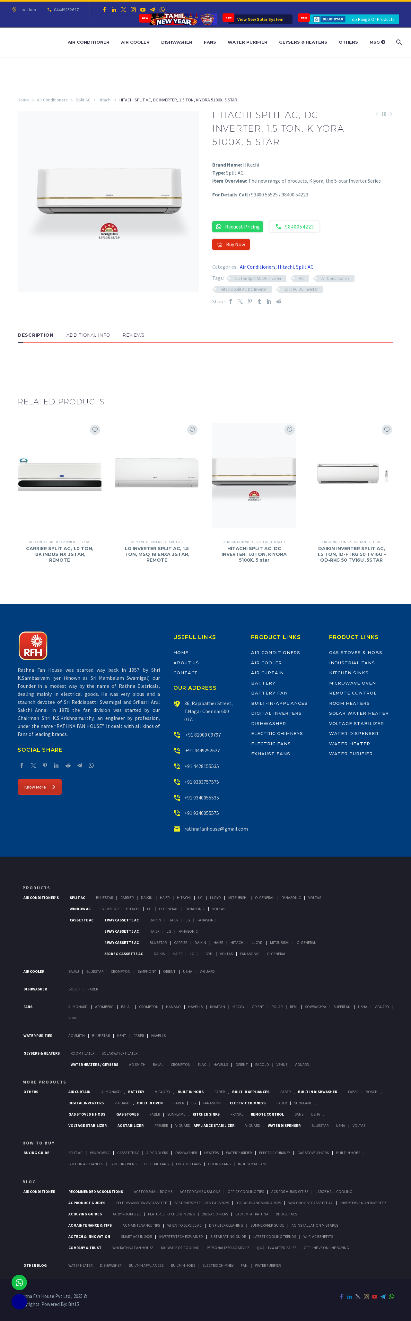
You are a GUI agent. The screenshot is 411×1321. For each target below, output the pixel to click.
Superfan (342, 1006)
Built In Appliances (250, 1091)
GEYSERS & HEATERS (41, 1053)
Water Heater (349, 743)
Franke (237, 1114)
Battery (263, 683)
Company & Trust (84, 1247)
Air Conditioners (52, 100)
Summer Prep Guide (267, 1225)
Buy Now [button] (231, 244)
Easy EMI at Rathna (251, 1214)
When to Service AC (184, 1225)
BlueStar (104, 897)
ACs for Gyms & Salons (200, 1191)
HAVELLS (158, 1035)
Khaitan (217, 1006)
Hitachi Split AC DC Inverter (244, 289)
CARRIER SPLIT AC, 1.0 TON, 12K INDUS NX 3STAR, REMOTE (59, 554)
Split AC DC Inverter (301, 289)
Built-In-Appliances (279, 703)
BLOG (29, 1182)
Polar (277, 1006)
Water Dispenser (354, 733)
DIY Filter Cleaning (226, 1225)
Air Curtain (267, 672)
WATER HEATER (80, 1265)
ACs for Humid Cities (289, 1191)
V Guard (382, 1006)
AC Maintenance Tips (141, 1225)
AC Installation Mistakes (315, 1225)
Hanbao (173, 1006)
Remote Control (353, 692)
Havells (195, 1006)
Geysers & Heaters (303, 42)
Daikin (360, 542)
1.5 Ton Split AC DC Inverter (258, 278)
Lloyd (215, 897)
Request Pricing (237, 226)
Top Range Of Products (372, 19)
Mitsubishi (238, 897)
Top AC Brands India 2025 (258, 1202)
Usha (187, 971)
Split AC (83, 100)
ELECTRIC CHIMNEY (218, 1265)
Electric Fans (271, 743)
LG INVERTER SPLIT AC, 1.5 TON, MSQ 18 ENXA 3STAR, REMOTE (157, 554)
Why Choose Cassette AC (310, 1202)
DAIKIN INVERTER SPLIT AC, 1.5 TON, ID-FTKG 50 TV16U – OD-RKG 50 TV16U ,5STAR (351, 554)
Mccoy (238, 1006)
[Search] (398, 42)
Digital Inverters (276, 713)
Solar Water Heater (359, 713)
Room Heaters (349, 703)
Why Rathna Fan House (132, 1247)
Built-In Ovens (123, 1163)
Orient (169, 971)
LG (165, 542)
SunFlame (303, 1103)
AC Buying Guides (85, 1214)
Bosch (74, 989)
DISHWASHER (110, 1265)
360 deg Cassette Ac (123, 953)
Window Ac (80, 908)
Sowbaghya (315, 1006)
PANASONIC (213, 1103)
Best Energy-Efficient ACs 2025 (201, 1202)
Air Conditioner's (41, 897)
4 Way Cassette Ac (121, 942)
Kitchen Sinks (349, 672)
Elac (202, 1064)
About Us (186, 662)
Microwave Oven (352, 683)
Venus (73, 1017)
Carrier (68, 542)
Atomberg (104, 1006)
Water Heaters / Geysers (94, 1064)
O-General (264, 897)
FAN (244, 1265)
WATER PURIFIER (268, 1265)
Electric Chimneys (277, 733)
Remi (294, 1006)
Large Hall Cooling (334, 1191)
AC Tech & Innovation (89, 1236)
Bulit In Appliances (85, 1163)
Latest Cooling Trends (274, 1236)
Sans (299, 1114)
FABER (139, 1035)
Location (27, 10)
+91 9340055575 (201, 813)
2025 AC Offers (215, 1214)
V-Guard (207, 971)
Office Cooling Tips (246, 1191)
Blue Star (101, 1035)
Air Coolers (157, 1152)
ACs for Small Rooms (153, 1191)
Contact (185, 672)
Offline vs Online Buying (326, 1247)
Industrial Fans (352, 662)
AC (301, 278)
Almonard (78, 1006)
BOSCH (372, 1091)
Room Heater (82, 1053)
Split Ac (77, 897)
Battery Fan (269, 692)
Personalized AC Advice (228, 1247)
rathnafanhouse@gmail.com (216, 828)
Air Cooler (135, 42)
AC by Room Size (127, 1214)
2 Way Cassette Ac (121, 931)
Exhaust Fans (270, 753)
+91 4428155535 (201, 766)
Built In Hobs (191, 1091)
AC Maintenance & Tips (90, 1225)
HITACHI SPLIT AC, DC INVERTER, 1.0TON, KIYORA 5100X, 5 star (254, 554)
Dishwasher (176, 42)
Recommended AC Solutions (95, 1191)
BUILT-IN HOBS (183, 1265)
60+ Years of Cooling (180, 1247)
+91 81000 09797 (202, 734)
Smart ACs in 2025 (136, 1236)
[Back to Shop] (383, 114)
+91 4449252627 (202, 750)
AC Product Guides (86, 1202)
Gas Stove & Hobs (313, 1152)
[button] (24, 362)
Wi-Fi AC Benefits (318, 1236)
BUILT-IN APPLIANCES (146, 1265)
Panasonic (291, 897)
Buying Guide (36, 1152)
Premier (161, 1125)
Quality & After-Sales (276, 1247)
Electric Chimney (274, 1152)
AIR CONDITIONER (39, 1191)
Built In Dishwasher (317, 1091)
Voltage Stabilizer (356, 723)
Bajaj (73, 971)
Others (348, 42)
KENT (121, 1035)
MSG (377, 42)
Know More (39, 787)
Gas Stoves (127, 1114)
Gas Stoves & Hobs (355, 652)
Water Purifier (247, 42)
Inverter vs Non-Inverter (363, 1202)
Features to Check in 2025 (171, 1214)
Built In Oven (150, 1103)
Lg (200, 897)
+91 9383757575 (201, 782)
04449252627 (65, 10)
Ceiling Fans (219, 1163)
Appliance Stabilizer (214, 1125)
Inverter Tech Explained (181, 1236)
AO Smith (76, 1035)
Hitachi (105, 100)
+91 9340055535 (201, 797)
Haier (165, 897)
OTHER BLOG (35, 1265)
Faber (93, 989)
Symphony (147, 971)
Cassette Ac (81, 920)
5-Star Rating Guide (228, 1236)
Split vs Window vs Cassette (141, 1202)
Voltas (314, 897)
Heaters (211, 1152)
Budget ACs (286, 1214)
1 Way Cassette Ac (121, 920)
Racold (262, 1064)
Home (23, 100)
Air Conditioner (88, 42)
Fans (210, 42)
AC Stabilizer (131, 1125)
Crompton (120, 971)
